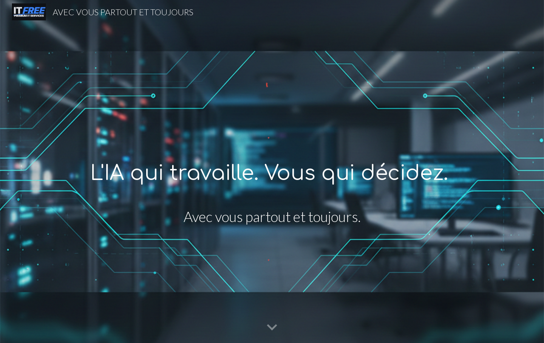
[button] (272, 328)
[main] (272, 174)
